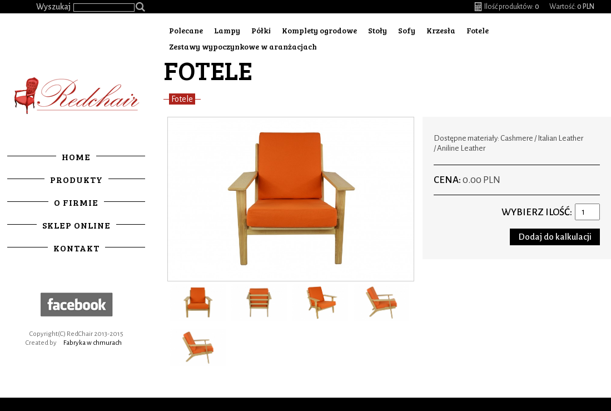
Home (76, 156)
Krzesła (440, 30)
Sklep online (76, 225)
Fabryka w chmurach (92, 342)
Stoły (377, 30)
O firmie (76, 202)
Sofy (406, 30)
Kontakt (76, 248)
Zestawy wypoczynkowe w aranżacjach (243, 46)
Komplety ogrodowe (319, 30)
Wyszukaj (53, 6)
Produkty (76, 179)
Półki (261, 30)
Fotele (477, 30)
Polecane (186, 30)
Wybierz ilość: (536, 212)
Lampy (227, 30)
